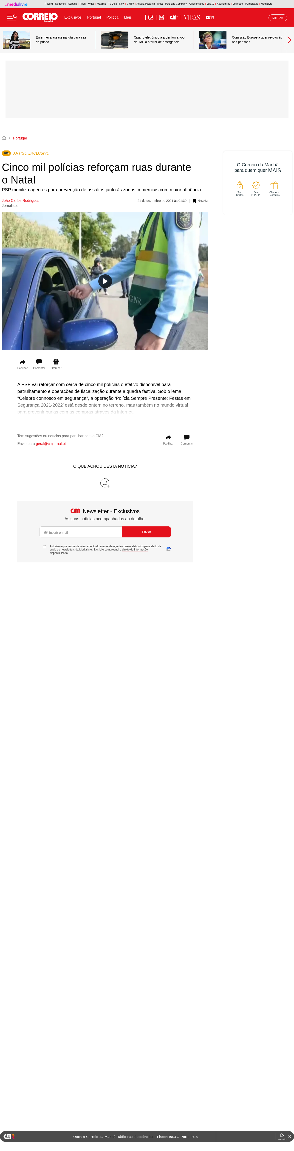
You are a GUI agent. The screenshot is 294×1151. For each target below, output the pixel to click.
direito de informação (135, 549)
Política (112, 17)
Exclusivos (73, 17)
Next (287, 40)
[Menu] (12, 17)
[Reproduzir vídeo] (105, 281)
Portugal (94, 17)
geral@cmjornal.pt (51, 444)
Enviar (146, 532)
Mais (128, 17)
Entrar (277, 18)
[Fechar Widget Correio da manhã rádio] (289, 1136)
